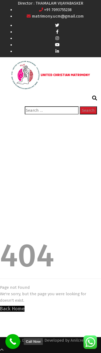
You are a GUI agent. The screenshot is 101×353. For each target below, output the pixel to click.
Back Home (12, 309)
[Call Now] (12, 341)
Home (9, 181)
